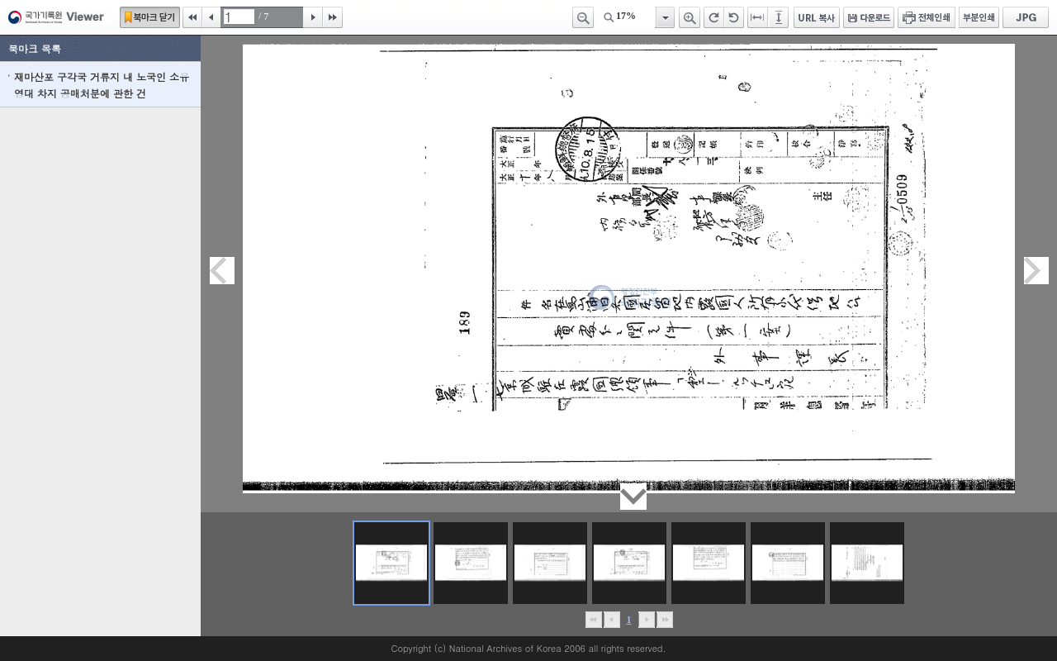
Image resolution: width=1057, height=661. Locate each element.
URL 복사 (817, 17)
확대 (689, 17)
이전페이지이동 (222, 270)
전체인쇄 (926, 17)
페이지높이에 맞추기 (779, 17)
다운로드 (868, 17)
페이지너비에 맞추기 (758, 17)
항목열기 (664, 17)
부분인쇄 (979, 17)
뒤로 (646, 619)
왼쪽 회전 (734, 17)
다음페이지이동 (1036, 270)
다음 (313, 17)
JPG (1025, 17)
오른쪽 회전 (714, 17)
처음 (192, 17)
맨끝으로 (664, 619)
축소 (583, 17)
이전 (211, 17)
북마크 (150, 17)
